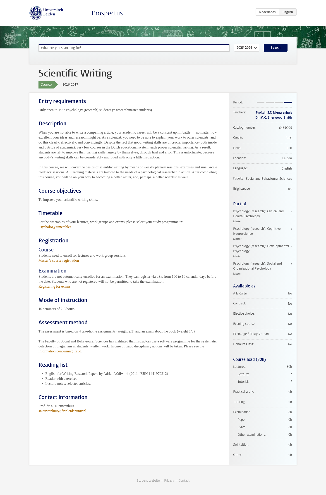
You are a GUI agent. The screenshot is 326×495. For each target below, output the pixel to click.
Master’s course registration (58, 260)
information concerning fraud (59, 351)
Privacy (169, 480)
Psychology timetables (54, 227)
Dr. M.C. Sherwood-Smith (273, 117)
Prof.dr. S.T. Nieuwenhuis (274, 112)
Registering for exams (54, 286)
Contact (184, 480)
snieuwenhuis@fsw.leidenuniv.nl (62, 411)
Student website (148, 480)
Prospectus (107, 13)
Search (275, 47)
